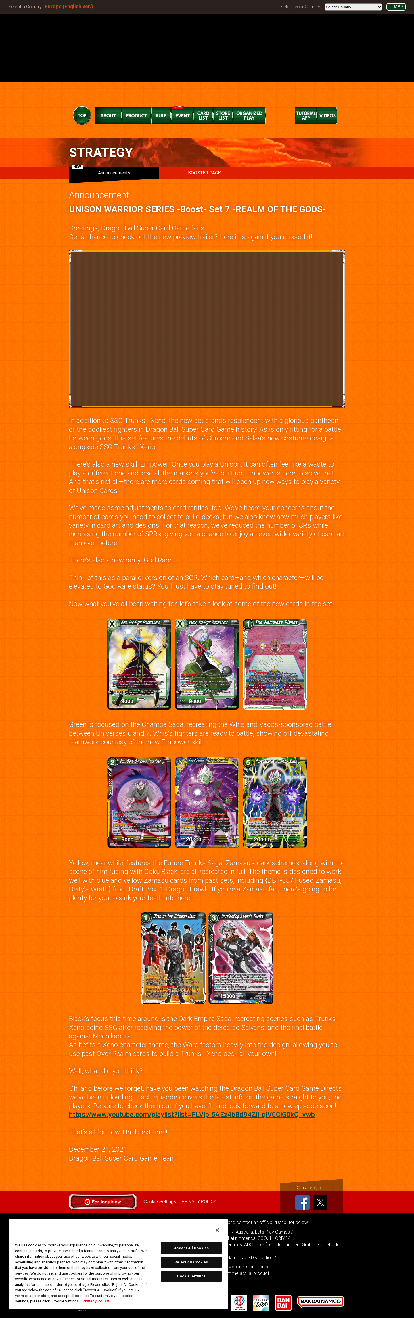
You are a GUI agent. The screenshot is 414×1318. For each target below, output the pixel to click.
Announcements (101, 171)
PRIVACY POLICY (198, 1201)
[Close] (217, 1230)
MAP (398, 6)
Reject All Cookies (191, 1262)
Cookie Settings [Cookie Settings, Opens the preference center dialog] (191, 1276)
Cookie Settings (159, 1201)
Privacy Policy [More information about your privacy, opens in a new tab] (96, 1301)
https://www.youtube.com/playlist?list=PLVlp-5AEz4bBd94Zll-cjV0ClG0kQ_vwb (192, 1115)
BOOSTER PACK (204, 173)
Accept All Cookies (191, 1248)
